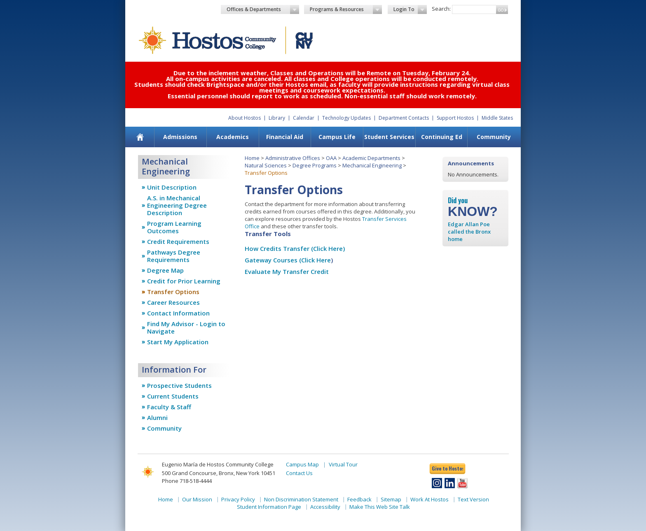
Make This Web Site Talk (379, 506)
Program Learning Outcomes (174, 227)
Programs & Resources (346, 9)
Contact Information (178, 313)
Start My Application (177, 341)
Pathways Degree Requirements (173, 255)
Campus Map (302, 464)
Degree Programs (315, 165)
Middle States (497, 117)
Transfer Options (173, 291)
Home (252, 158)
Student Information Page (269, 506)
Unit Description (172, 187)
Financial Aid (284, 137)
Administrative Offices (292, 158)
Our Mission (197, 499)
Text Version (473, 499)
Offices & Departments (263, 9)
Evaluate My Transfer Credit (287, 271)
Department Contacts (404, 117)
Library (277, 117)
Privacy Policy (238, 499)
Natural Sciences (266, 165)
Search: (441, 8)
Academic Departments (371, 158)
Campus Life (337, 137)
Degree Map (165, 270)
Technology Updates (346, 117)
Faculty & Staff (169, 406)
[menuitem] (140, 137)
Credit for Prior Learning (183, 281)
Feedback (359, 499)
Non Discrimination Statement (301, 499)
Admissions (180, 137)
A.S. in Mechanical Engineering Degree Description (177, 205)
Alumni (157, 417)
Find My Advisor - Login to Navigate (186, 327)
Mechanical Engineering (372, 165)
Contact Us (299, 473)
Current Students (173, 396)
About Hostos (244, 117)
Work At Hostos (429, 499)
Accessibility (325, 506)
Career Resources (173, 302)
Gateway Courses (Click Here (288, 260)
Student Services (389, 137)
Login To (410, 9)
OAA (331, 158)
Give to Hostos (447, 468)
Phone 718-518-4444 (187, 481)
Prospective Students (179, 385)
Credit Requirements (178, 241)
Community (494, 137)
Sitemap (391, 499)
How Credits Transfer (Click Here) (295, 248)
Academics (232, 137)
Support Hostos (455, 117)
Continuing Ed (441, 137)
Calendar (303, 117)
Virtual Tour (343, 464)
